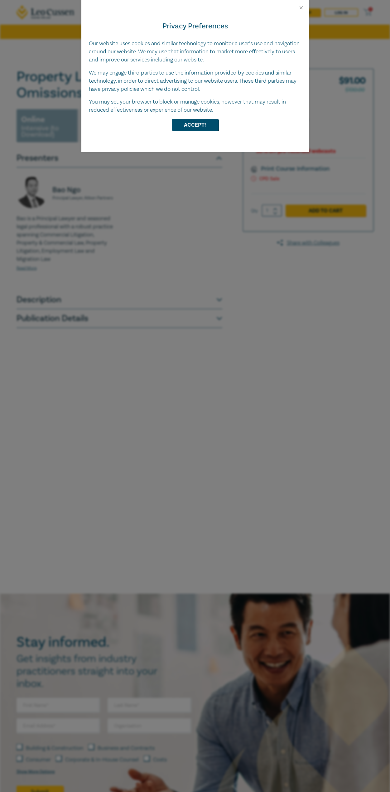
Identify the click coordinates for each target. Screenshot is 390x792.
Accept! (195, 124)
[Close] (301, 8)
